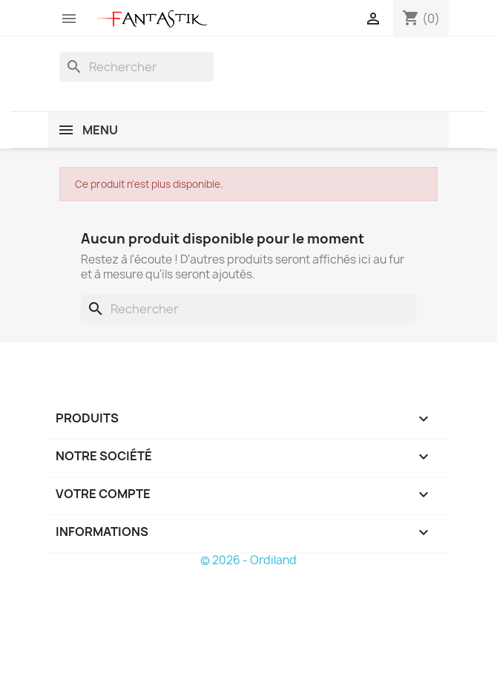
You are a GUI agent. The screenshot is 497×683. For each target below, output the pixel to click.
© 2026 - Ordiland (248, 560)
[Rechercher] (136, 67)
